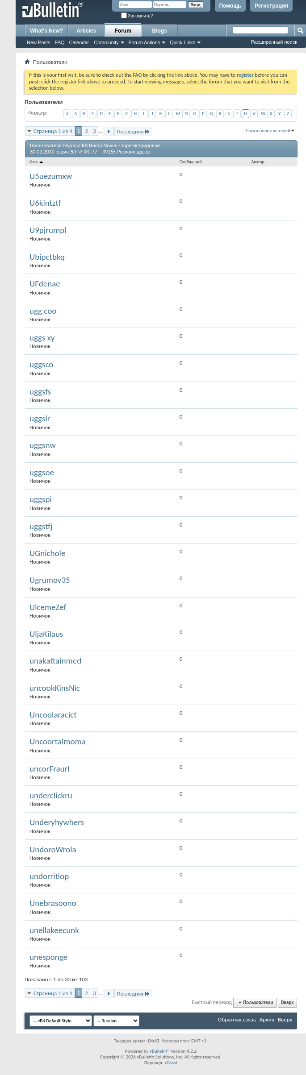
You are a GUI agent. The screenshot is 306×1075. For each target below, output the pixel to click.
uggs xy (42, 337)
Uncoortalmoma (57, 741)
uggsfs (40, 391)
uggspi (40, 499)
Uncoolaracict (53, 715)
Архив (267, 1019)
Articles (86, 31)
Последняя (133, 131)
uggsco (41, 364)
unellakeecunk (54, 930)
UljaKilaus (46, 634)
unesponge (48, 957)
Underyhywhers (56, 822)
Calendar (79, 42)
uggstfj (40, 526)
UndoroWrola (52, 849)
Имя (36, 162)
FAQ (60, 42)
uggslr (39, 418)
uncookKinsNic (54, 688)
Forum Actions (144, 42)
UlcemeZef (47, 607)
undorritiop (49, 876)
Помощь (230, 6)
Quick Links (182, 42)
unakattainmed (55, 661)
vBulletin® (160, 1051)
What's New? (46, 31)
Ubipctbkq (47, 257)
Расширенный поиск (274, 42)
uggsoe (41, 472)
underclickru (50, 795)
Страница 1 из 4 (53, 131)
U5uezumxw (50, 176)
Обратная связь (237, 1019)
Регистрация (271, 6)
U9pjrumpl (47, 230)
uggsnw (42, 445)
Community (106, 42)
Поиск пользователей (268, 130)
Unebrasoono (52, 903)
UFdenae (44, 283)
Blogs (159, 31)
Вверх (287, 1002)
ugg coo (42, 311)
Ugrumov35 (49, 580)
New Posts (38, 42)
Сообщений (191, 162)
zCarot (171, 1063)
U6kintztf (45, 203)
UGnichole (47, 553)
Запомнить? (137, 15)
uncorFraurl (49, 769)
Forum (123, 31)
